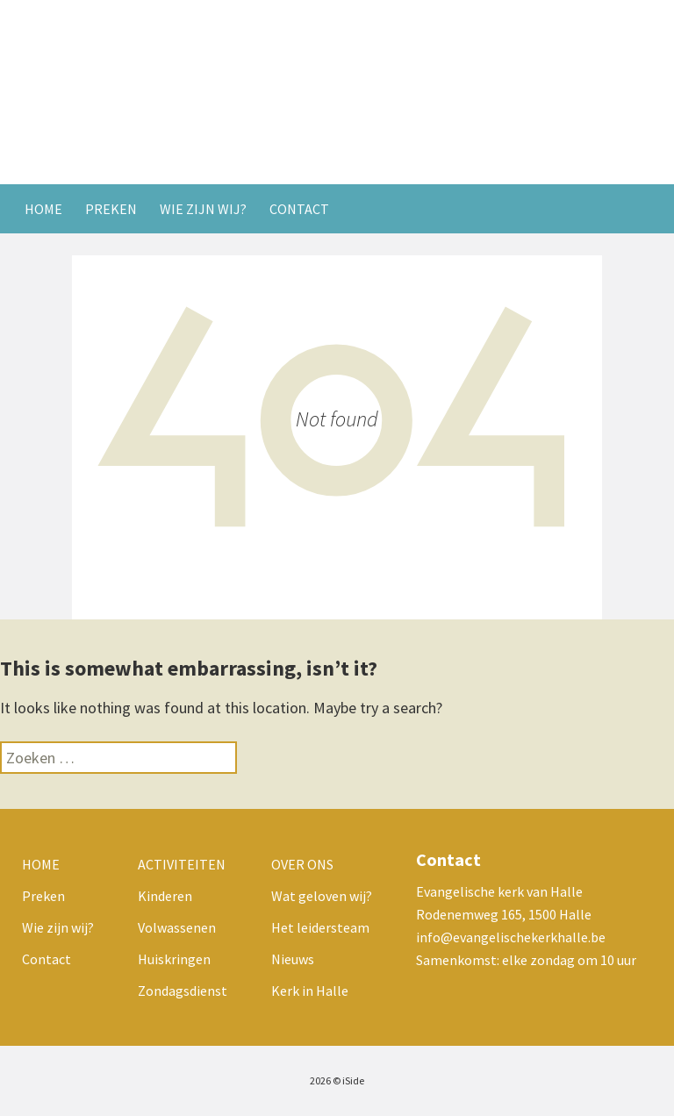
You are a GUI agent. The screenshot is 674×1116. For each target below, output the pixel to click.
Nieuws (292, 959)
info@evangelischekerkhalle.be (511, 937)
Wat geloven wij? (321, 896)
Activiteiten (182, 864)
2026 (320, 1080)
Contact (299, 209)
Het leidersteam (320, 927)
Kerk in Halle (309, 990)
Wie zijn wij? (203, 209)
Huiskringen (174, 959)
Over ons (302, 864)
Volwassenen (177, 927)
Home (43, 209)
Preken (111, 209)
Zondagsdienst (182, 990)
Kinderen (165, 896)
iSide (353, 1080)
